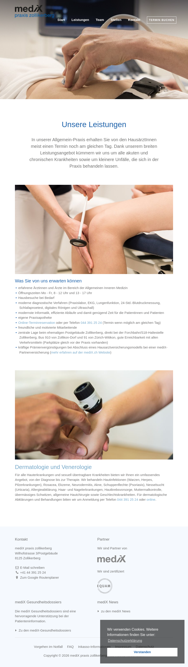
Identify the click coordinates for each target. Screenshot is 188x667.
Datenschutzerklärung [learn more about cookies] (125, 641)
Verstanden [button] (142, 652)
